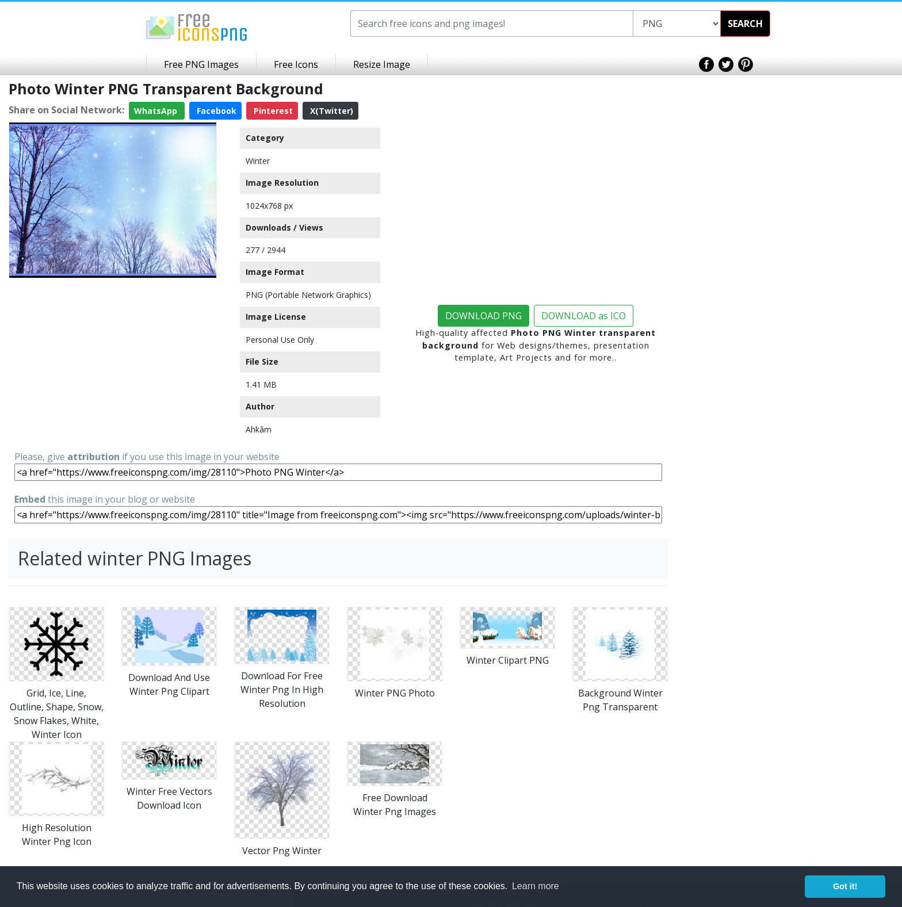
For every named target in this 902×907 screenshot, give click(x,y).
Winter (258, 160)
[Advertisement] (113, 363)
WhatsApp (156, 110)
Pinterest (272, 110)
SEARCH (745, 23)
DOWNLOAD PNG (483, 315)
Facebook (215, 110)
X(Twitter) (330, 110)
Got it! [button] (845, 886)
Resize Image (381, 64)
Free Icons (296, 64)
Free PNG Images (201, 64)
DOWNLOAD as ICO (583, 315)
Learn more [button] (535, 886)
